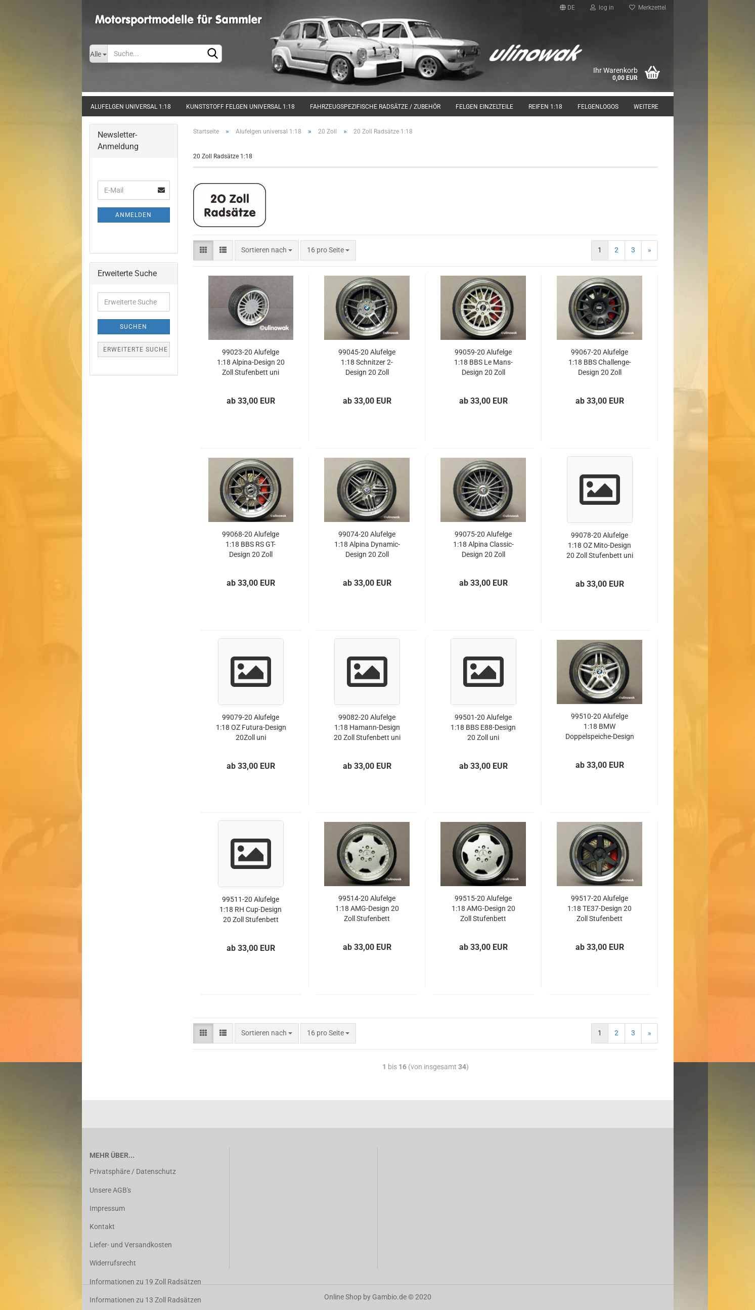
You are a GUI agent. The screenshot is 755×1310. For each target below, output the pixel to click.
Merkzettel (647, 7)
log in (602, 7)
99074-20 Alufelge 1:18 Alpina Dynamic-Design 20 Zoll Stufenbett (367, 545)
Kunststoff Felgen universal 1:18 (240, 106)
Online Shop (343, 1297)
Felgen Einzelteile (484, 106)
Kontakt (102, 1226)
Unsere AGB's (110, 1190)
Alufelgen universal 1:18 (131, 106)
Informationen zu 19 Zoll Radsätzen (145, 1282)
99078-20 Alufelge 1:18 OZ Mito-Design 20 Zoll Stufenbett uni (599, 545)
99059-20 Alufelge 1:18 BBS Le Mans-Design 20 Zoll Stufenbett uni (483, 363)
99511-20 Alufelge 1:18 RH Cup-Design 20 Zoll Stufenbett (250, 909)
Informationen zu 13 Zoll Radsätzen (145, 1300)
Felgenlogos (598, 106)
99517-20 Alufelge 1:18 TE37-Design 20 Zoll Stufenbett (599, 908)
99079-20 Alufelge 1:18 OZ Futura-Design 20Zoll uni (251, 727)
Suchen (133, 326)
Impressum (107, 1208)
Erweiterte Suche (135, 349)
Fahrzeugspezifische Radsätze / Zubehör (375, 106)
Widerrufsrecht (113, 1263)
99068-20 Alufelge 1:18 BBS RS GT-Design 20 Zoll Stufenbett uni (250, 545)
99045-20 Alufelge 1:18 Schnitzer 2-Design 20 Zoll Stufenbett (366, 363)
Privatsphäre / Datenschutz (133, 1171)
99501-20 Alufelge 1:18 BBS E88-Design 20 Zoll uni (483, 727)
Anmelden (133, 215)
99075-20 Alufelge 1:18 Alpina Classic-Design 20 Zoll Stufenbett (483, 545)
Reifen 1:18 (545, 106)
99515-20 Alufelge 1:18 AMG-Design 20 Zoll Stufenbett (483, 908)
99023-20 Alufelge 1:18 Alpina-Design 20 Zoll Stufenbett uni (251, 362)
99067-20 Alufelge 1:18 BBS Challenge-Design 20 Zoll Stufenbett (599, 363)
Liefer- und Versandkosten (131, 1245)
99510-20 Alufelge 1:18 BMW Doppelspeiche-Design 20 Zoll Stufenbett (599, 727)
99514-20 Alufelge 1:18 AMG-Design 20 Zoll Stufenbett (367, 908)
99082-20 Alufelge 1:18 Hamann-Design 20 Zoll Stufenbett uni (367, 727)
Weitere (646, 106)
